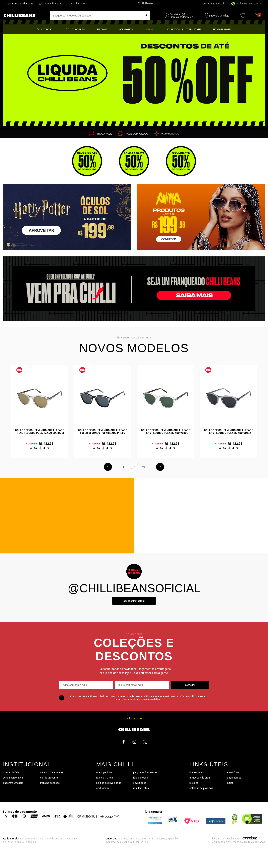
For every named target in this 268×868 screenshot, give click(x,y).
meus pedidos (104, 772)
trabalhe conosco (50, 783)
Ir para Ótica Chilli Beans (19, 3)
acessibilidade (53, 3)
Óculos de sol (45, 29)
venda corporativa (13, 777)
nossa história (11, 772)
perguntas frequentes (145, 772)
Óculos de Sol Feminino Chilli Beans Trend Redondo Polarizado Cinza (228, 431)
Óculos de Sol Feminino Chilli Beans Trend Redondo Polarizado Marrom (39, 431)
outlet (229, 783)
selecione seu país (244, 4)
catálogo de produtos (201, 788)
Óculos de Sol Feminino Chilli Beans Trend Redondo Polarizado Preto (102, 431)
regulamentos (141, 788)
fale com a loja (104, 777)
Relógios (102, 29)
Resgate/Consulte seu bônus (183, 29)
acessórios (232, 772)
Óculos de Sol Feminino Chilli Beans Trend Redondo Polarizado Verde (165, 431)
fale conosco (140, 777)
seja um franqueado (214, 3)
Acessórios (126, 29)
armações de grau (199, 777)
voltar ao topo (134, 718)
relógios (193, 783)
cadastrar (190, 685)
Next (160, 467)
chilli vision (102, 788)
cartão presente (49, 777)
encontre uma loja (13, 783)
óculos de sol (196, 772)
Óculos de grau (75, 29)
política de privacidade (108, 783)
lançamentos (233, 777)
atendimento (77, 3)
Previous (108, 467)
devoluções (139, 783)
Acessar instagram (134, 601)
